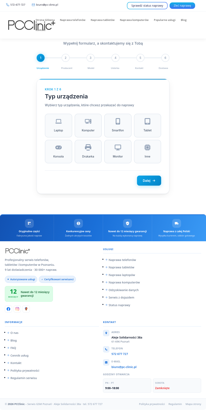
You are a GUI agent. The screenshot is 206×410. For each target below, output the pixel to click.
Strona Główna (45, 20)
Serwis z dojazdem (121, 298)
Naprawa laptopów (122, 275)
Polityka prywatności (24, 371)
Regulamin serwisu (23, 378)
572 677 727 (119, 354)
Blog (184, 20)
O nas (14, 333)
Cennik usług (19, 356)
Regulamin (175, 404)
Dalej (148, 181)
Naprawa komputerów (134, 20)
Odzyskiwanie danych (124, 290)
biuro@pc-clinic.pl (124, 367)
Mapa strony (193, 404)
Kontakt (40, 30)
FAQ (13, 348)
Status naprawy (119, 305)
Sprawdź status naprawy (147, 5)
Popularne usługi (165, 20)
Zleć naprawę (182, 5)
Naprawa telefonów (72, 20)
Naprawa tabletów (103, 20)
